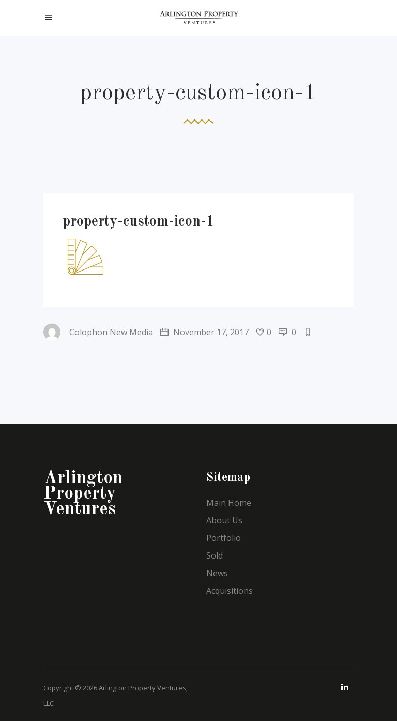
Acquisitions (229, 590)
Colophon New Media (98, 332)
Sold (214, 555)
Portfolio (223, 538)
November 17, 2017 (204, 332)
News (217, 573)
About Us (224, 520)
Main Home (228, 502)
